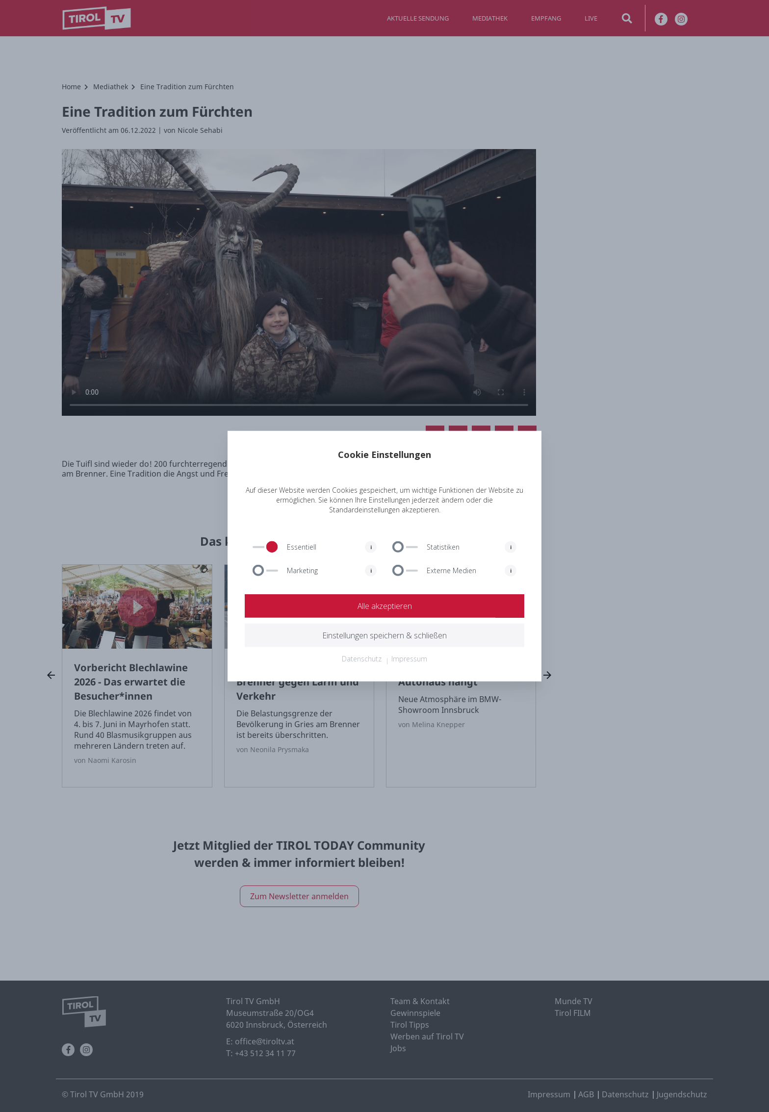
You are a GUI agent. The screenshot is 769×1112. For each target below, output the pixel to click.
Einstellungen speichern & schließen (384, 635)
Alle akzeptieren (384, 606)
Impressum (409, 658)
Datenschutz (362, 658)
